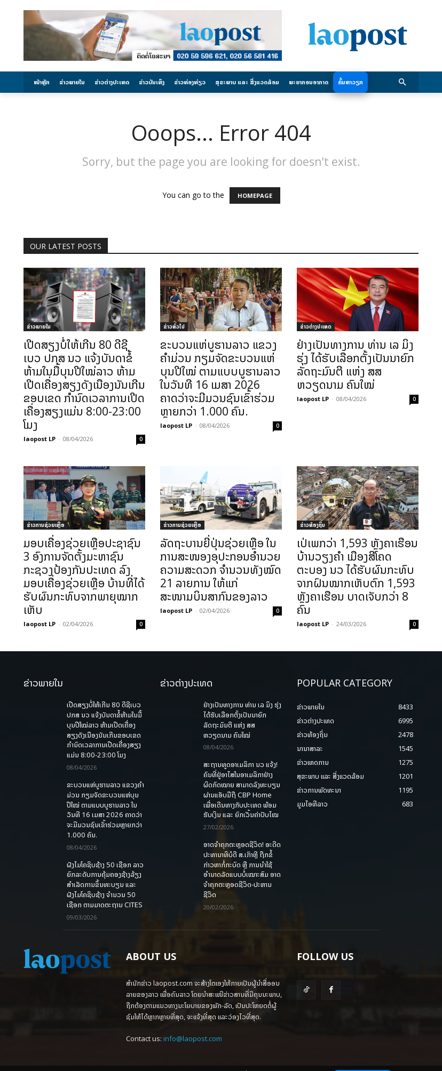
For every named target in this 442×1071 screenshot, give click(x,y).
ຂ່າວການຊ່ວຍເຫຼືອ (46, 525)
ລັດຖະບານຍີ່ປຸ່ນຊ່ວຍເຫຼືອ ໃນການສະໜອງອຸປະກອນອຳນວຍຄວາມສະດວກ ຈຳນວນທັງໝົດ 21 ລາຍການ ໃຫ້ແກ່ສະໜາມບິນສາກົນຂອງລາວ (220, 570)
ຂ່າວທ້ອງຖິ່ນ (312, 525)
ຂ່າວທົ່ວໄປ (174, 326)
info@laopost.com (192, 1011)
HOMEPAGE (255, 195)
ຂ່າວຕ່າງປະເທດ (316, 326)
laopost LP (39, 439)
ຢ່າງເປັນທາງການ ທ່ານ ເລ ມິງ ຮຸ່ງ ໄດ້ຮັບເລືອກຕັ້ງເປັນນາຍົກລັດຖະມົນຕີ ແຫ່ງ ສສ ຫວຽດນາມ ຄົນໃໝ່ (355, 364)
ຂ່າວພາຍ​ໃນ (39, 326)
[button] (403, 82)
